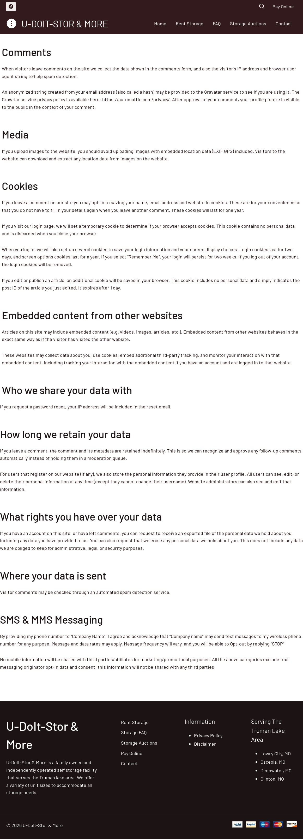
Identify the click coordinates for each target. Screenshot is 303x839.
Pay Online (283, 6)
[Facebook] (11, 6)
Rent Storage (189, 23)
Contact (284, 23)
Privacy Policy (208, 735)
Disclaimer (205, 744)
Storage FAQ (134, 732)
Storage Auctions (248, 23)
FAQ (217, 23)
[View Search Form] (261, 6)
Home (160, 23)
